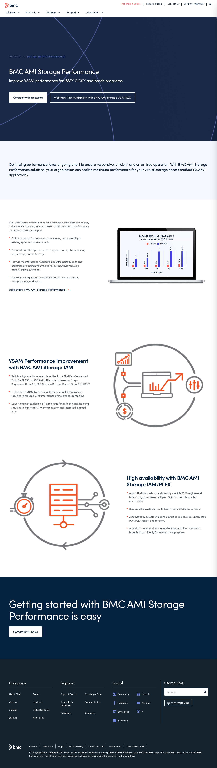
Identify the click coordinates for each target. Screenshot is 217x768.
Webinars (13, 702)
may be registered (91, 755)
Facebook (120, 703)
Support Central (69, 694)
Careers (13, 709)
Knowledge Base (93, 694)
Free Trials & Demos (130, 3)
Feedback (38, 702)
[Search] (210, 4)
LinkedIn (143, 694)
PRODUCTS (15, 56)
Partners (51, 12)
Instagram (120, 721)
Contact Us (173, 3)
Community (120, 694)
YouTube (143, 703)
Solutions (10, 12)
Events (36, 694)
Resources (90, 712)
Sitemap (13, 717)
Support (71, 12)
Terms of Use (131, 752)
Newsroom (38, 717)
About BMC (92, 12)
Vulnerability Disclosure (67, 703)
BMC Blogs (120, 712)
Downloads (66, 712)
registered (72, 755)
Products (31, 12)
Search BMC (174, 682)
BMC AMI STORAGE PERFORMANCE (46, 56)
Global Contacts (41, 709)
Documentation (92, 702)
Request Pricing (154, 3)
